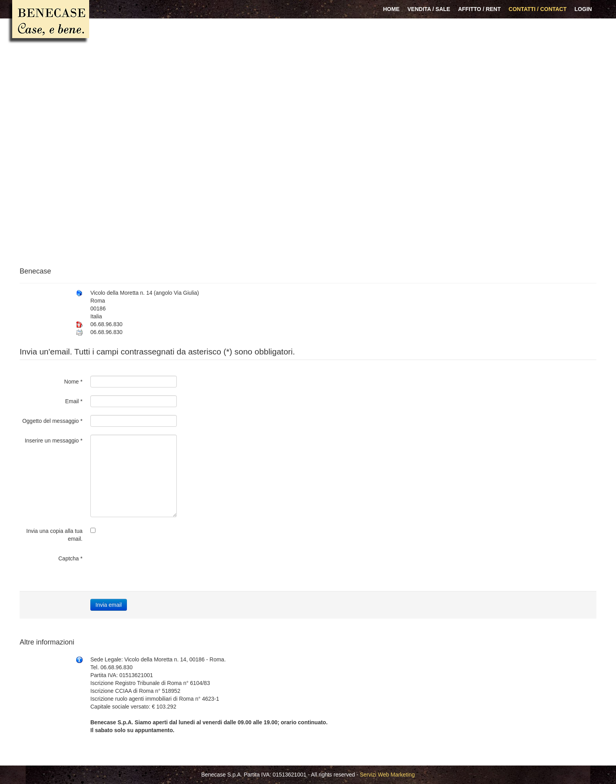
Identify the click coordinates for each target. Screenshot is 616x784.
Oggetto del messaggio (52, 421)
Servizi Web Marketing (387, 774)
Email (73, 401)
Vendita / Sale (428, 9)
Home (391, 9)
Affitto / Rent (479, 9)
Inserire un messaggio (53, 440)
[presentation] (150, 568)
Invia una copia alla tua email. (54, 535)
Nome (73, 381)
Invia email (108, 605)
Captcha (71, 558)
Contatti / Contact (538, 9)
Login (583, 9)
